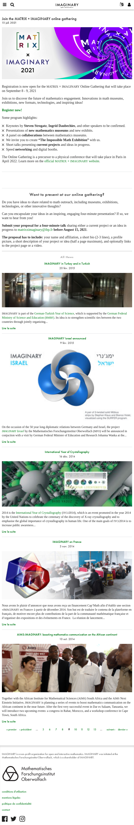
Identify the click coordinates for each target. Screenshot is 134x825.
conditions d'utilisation (14, 791)
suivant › (111, 729)
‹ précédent (25, 729)
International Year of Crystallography (67, 452)
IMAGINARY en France (67, 542)
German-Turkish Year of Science (54, 313)
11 (82, 729)
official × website (71, 161)
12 (88, 729)
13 (94, 729)
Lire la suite (9, 328)
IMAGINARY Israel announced (67, 338)
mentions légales (11, 797)
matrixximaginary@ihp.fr (35, 230)
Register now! (12, 110)
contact (6, 809)
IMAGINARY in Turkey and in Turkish (67, 264)
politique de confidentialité (16, 803)
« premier (11, 729)
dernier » (123, 729)
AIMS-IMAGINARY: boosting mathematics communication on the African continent (67, 635)
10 (75, 729)
